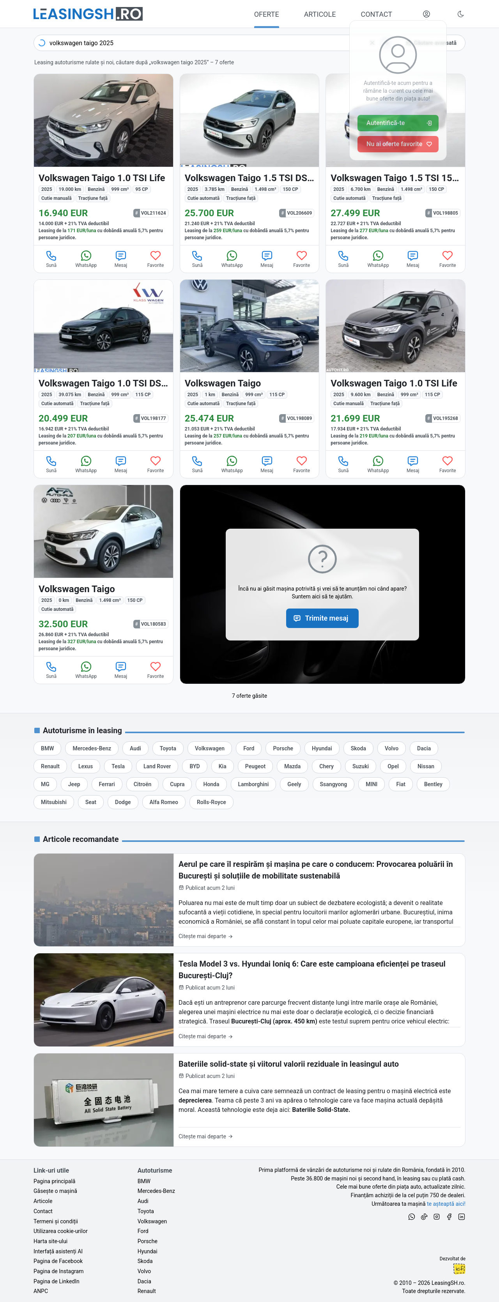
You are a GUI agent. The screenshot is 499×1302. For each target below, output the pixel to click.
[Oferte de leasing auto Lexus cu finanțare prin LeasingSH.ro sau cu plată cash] (85, 766)
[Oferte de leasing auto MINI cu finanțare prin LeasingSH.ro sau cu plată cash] (371, 784)
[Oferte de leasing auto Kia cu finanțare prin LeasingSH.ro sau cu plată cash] (222, 766)
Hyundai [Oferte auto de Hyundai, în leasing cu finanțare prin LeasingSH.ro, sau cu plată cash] (147, 1251)
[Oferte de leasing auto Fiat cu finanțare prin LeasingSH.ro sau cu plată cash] (401, 784)
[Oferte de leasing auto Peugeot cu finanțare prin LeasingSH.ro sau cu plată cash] (255, 766)
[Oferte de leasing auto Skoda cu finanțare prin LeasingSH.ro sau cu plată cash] (358, 748)
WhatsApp (86, 258)
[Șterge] (372, 42)
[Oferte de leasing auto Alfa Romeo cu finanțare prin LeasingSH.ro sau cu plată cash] (164, 802)
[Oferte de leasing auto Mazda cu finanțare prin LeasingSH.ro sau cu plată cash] (292, 766)
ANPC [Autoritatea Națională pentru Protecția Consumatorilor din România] (41, 1291)
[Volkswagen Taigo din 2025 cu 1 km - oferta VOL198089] (249, 365)
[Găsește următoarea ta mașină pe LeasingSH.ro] (88, 14)
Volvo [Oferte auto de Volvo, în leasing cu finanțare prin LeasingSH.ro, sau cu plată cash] (144, 1271)
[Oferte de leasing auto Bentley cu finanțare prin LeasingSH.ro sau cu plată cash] (433, 784)
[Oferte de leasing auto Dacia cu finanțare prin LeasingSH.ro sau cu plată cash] (424, 748)
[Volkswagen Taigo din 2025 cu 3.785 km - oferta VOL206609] (249, 159)
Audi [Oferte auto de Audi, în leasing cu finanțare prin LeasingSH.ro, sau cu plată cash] (143, 1201)
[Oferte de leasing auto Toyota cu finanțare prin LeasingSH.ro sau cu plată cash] (168, 748)
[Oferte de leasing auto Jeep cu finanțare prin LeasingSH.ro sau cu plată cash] (74, 784)
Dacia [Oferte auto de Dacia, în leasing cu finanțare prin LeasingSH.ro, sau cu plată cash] (144, 1281)
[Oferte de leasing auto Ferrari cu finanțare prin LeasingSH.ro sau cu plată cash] (107, 784)
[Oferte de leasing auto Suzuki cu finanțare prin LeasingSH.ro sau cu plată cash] (360, 766)
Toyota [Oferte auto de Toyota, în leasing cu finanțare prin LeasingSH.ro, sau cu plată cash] (146, 1211)
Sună (51, 258)
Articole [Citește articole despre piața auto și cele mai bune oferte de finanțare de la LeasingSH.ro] (43, 1201)
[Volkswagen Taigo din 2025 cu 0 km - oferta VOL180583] (103, 570)
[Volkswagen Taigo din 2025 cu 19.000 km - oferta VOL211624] (103, 159)
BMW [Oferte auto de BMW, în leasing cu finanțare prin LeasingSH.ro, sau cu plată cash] (144, 1181)
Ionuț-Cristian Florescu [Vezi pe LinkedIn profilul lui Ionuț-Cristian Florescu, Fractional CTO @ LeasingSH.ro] (459, 1269)
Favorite (155, 258)
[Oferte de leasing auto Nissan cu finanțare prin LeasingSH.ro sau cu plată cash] (426, 766)
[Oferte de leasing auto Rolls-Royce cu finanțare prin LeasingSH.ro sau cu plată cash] (211, 802)
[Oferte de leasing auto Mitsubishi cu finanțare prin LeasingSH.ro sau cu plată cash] (54, 802)
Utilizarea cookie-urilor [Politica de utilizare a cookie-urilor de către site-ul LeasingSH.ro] (61, 1231)
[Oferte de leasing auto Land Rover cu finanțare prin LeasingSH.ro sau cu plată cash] (157, 766)
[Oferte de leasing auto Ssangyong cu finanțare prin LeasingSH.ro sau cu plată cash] (334, 784)
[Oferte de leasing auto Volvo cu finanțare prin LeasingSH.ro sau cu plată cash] (391, 748)
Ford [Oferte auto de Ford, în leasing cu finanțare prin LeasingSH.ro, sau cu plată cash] (143, 1231)
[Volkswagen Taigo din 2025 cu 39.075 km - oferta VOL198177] (103, 365)
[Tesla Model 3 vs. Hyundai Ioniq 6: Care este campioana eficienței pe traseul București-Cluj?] (249, 1000)
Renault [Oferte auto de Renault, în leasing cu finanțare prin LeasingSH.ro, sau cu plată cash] (147, 1291)
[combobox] (214, 43)
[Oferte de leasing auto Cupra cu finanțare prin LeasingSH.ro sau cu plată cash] (177, 784)
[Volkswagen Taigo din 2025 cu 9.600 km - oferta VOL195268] (395, 365)
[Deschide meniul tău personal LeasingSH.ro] (426, 14)
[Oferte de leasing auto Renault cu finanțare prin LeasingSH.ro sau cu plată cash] (50, 766)
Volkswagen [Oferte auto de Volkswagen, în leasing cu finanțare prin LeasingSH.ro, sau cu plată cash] (152, 1221)
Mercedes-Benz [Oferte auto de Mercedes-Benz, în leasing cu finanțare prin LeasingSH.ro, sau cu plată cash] (156, 1191)
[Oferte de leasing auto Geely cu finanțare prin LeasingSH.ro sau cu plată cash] (294, 784)
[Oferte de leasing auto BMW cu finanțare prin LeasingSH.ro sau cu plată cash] (47, 748)
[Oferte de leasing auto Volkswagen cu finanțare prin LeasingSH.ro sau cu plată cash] (210, 748)
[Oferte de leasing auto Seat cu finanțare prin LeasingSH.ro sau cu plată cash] (91, 802)
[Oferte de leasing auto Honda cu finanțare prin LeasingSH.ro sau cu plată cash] (211, 784)
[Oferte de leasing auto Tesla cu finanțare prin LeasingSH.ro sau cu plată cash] (118, 766)
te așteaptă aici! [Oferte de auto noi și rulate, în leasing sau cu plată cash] (446, 1204)
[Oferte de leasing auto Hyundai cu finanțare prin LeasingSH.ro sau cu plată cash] (322, 748)
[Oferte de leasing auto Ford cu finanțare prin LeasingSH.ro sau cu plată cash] (249, 748)
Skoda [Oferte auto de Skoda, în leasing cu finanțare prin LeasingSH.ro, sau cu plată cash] (145, 1261)
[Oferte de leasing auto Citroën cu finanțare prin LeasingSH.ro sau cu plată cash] (142, 784)
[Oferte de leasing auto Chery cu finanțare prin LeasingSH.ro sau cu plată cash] (326, 766)
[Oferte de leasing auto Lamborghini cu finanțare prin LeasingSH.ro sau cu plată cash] (253, 784)
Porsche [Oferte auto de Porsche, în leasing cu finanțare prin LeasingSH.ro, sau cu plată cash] (147, 1241)
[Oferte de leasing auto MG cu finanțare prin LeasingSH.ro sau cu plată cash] (45, 784)
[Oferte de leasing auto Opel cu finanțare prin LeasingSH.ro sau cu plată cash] (393, 766)
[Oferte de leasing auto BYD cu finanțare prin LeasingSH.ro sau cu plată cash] (194, 766)
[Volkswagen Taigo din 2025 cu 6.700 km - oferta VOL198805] (395, 159)
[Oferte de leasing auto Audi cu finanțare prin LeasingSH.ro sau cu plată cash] (135, 748)
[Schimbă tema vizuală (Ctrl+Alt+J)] (461, 14)
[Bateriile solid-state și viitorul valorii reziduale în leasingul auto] (249, 1100)
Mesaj (121, 258)
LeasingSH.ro (448, 1283)
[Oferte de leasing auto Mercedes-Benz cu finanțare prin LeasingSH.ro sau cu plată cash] (92, 748)
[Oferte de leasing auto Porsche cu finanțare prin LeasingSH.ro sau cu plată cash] (283, 748)
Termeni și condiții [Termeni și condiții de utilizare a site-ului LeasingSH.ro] (56, 1221)
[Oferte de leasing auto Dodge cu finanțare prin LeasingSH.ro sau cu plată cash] (123, 802)
